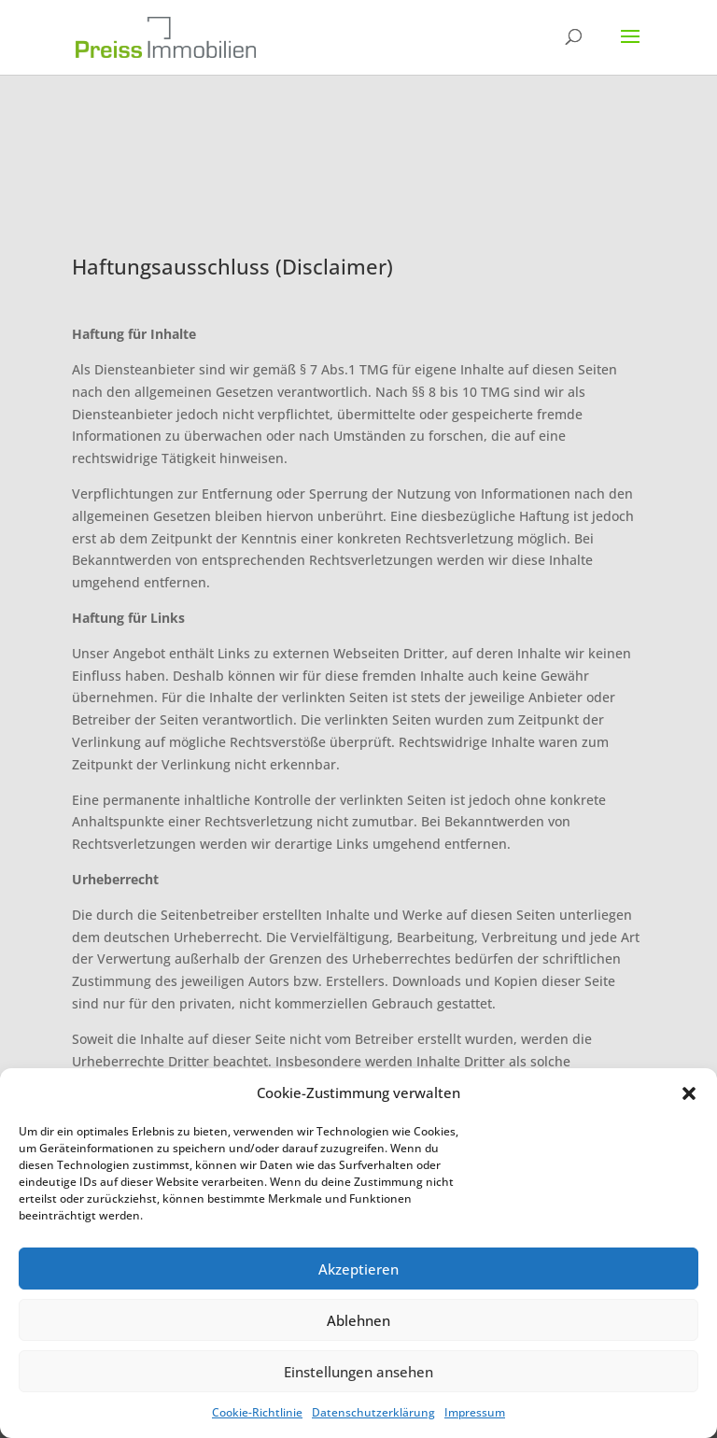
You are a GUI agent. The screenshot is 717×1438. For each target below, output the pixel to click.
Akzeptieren (358, 1269)
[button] (689, 1093)
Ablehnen (358, 1320)
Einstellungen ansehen (358, 1371)
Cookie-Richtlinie (257, 1412)
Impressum (474, 1412)
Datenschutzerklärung (373, 1412)
